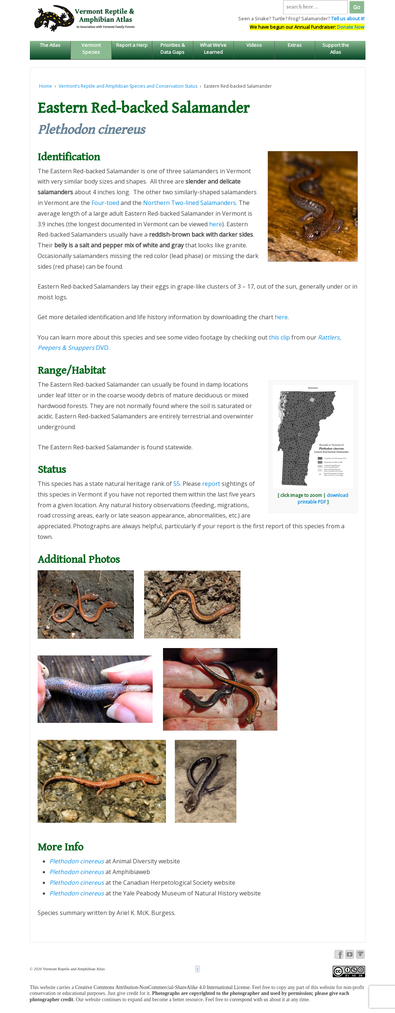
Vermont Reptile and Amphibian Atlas (73, 969)
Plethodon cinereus (76, 872)
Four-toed (105, 203)
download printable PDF (323, 498)
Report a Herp (132, 45)
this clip (279, 337)
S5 (176, 484)
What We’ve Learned (213, 48)
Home (45, 86)
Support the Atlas (335, 48)
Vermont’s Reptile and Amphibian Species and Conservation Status (128, 86)
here (215, 224)
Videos (254, 45)
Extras (295, 45)
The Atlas (50, 45)
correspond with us (249, 999)
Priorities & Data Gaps (172, 48)
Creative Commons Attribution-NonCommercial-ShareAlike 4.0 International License (162, 987)
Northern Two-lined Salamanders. (190, 203)
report (211, 484)
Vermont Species (91, 48)
